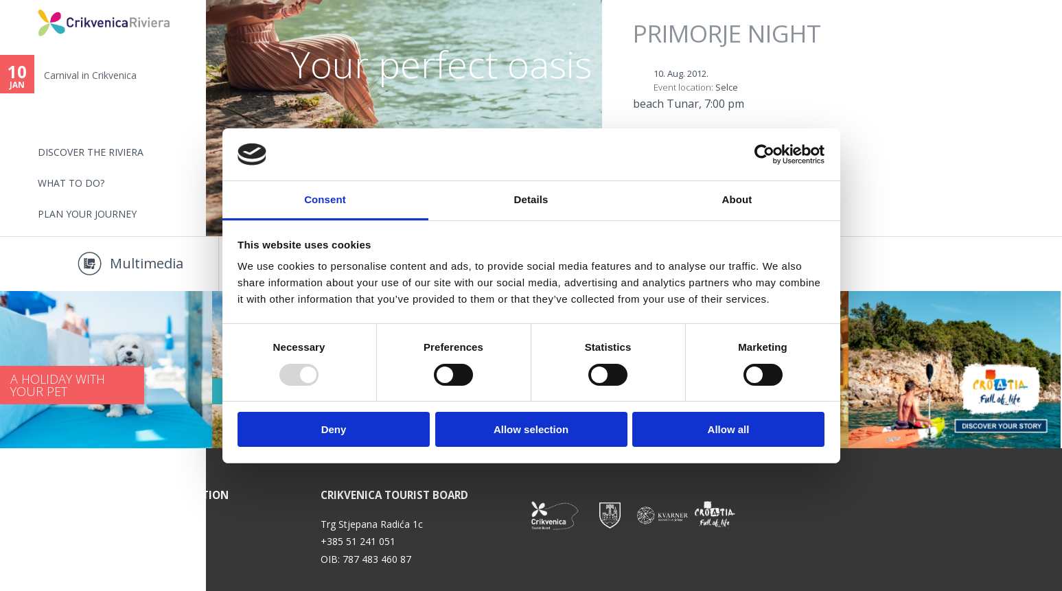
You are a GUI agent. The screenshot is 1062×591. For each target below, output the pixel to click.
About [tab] (737, 199)
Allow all (729, 429)
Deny (334, 429)
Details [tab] (531, 199)
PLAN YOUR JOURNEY (87, 213)
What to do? (71, 182)
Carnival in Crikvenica (90, 75)
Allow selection (531, 429)
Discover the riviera (90, 152)
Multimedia (146, 263)
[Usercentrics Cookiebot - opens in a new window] (764, 154)
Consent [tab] (325, 199)
